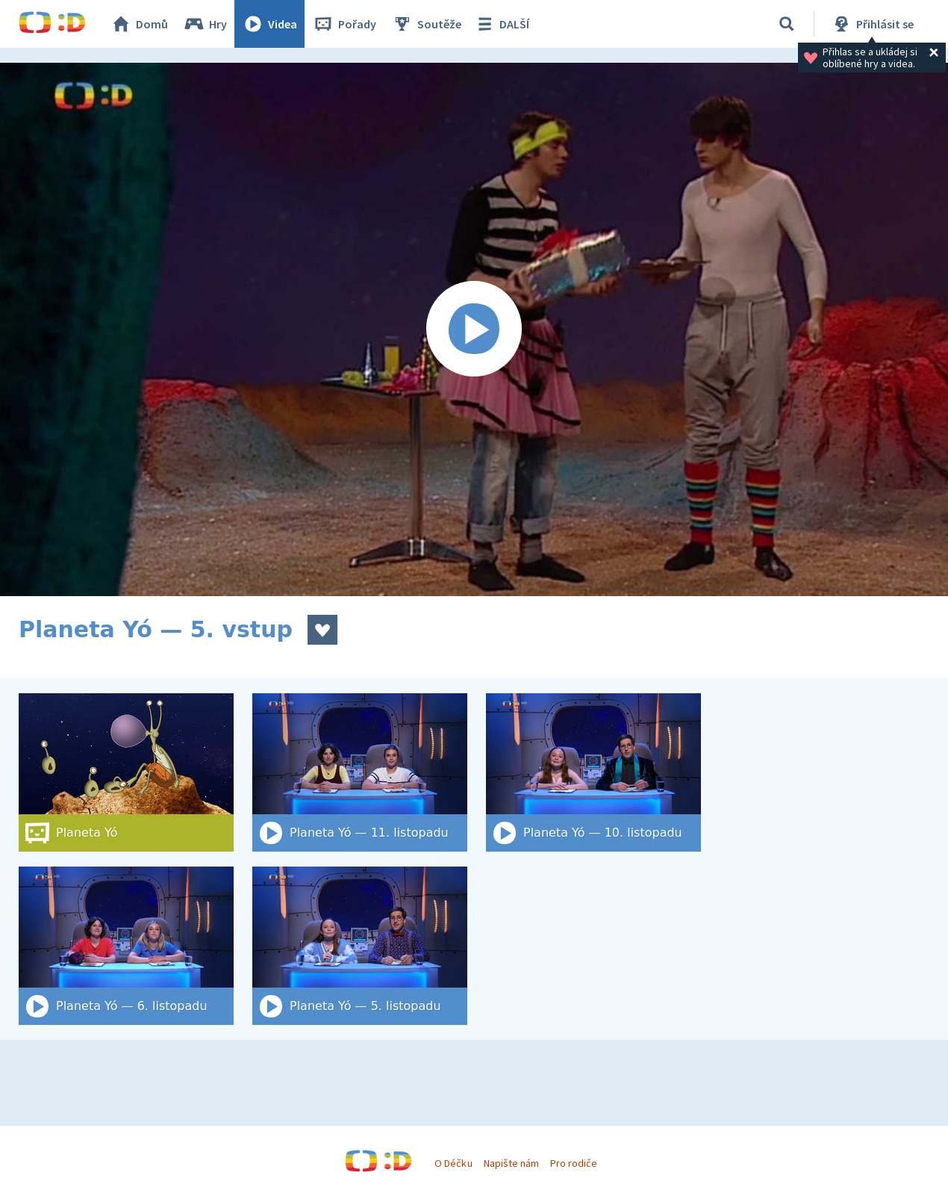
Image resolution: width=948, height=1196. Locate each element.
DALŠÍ (501, 24)
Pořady (344, 24)
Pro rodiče (573, 1163)
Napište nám (511, 1163)
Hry (205, 24)
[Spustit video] (474, 329)
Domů (139, 24)
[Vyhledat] (787, 24)
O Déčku (453, 1163)
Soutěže (426, 24)
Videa (269, 24)
